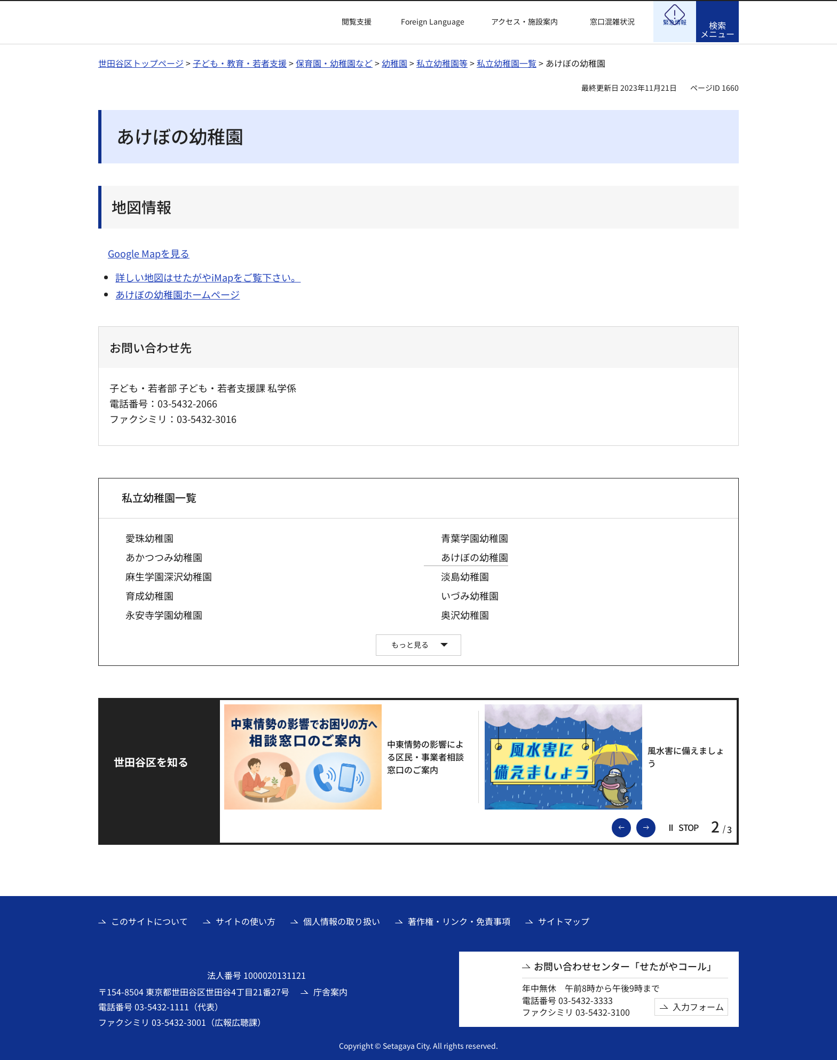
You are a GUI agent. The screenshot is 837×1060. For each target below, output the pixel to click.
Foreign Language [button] (432, 21)
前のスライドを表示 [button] (630, 825)
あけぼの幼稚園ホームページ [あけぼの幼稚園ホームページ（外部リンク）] (177, 293)
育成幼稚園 (149, 594)
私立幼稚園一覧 (506, 61)
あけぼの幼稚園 (474, 555)
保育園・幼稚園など (334, 61)
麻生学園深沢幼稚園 (168, 575)
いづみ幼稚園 (470, 594)
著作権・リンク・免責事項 (459, 919)
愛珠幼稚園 (149, 536)
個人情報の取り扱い (341, 919)
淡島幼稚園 (465, 575)
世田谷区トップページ (141, 61)
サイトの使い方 (245, 919)
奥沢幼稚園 (465, 613)
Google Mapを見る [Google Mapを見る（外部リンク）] (148, 251)
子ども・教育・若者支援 (240, 61)
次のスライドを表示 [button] (655, 825)
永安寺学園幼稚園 (163, 613)
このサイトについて (149, 919)
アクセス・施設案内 (524, 22)
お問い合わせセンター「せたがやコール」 (625, 964)
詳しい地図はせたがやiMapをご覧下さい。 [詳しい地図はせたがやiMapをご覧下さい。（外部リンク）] (208, 275)
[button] (350, 22)
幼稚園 (394, 61)
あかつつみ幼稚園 (163, 555)
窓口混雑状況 (612, 22)
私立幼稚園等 (442, 61)
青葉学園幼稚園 (474, 536)
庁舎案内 (330, 990)
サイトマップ (563, 919)
